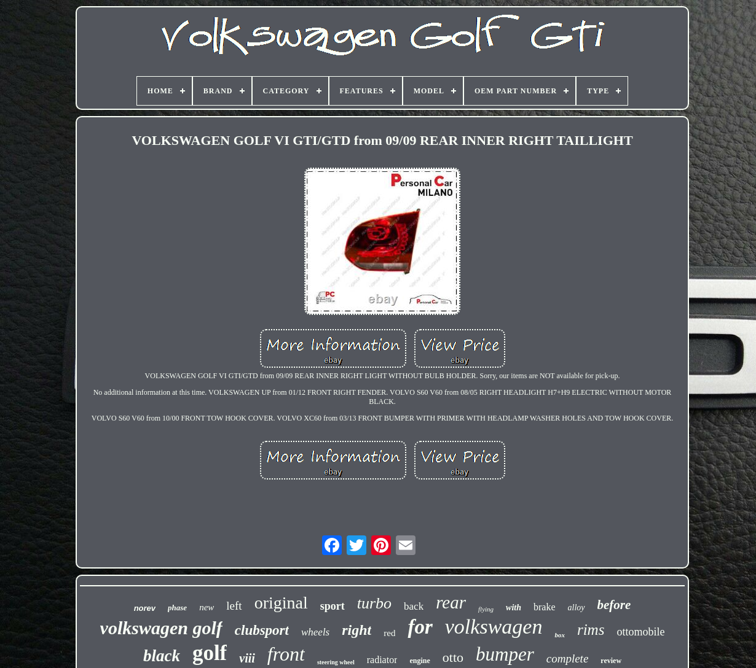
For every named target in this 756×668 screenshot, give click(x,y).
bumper (505, 654)
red (389, 633)
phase (177, 607)
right (356, 630)
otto (453, 657)
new (206, 607)
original (281, 602)
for (420, 627)
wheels (315, 632)
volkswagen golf (161, 628)
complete (567, 658)
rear (451, 602)
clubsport (262, 630)
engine (419, 660)
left (234, 605)
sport (332, 606)
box (559, 635)
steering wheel (336, 662)
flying (486, 609)
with (513, 607)
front (286, 654)
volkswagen (494, 626)
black (161, 656)
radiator (382, 659)
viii (247, 658)
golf (209, 653)
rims (590, 629)
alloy (576, 607)
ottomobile (640, 632)
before (614, 604)
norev (145, 608)
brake (545, 607)
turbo (374, 603)
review (610, 660)
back (413, 606)
